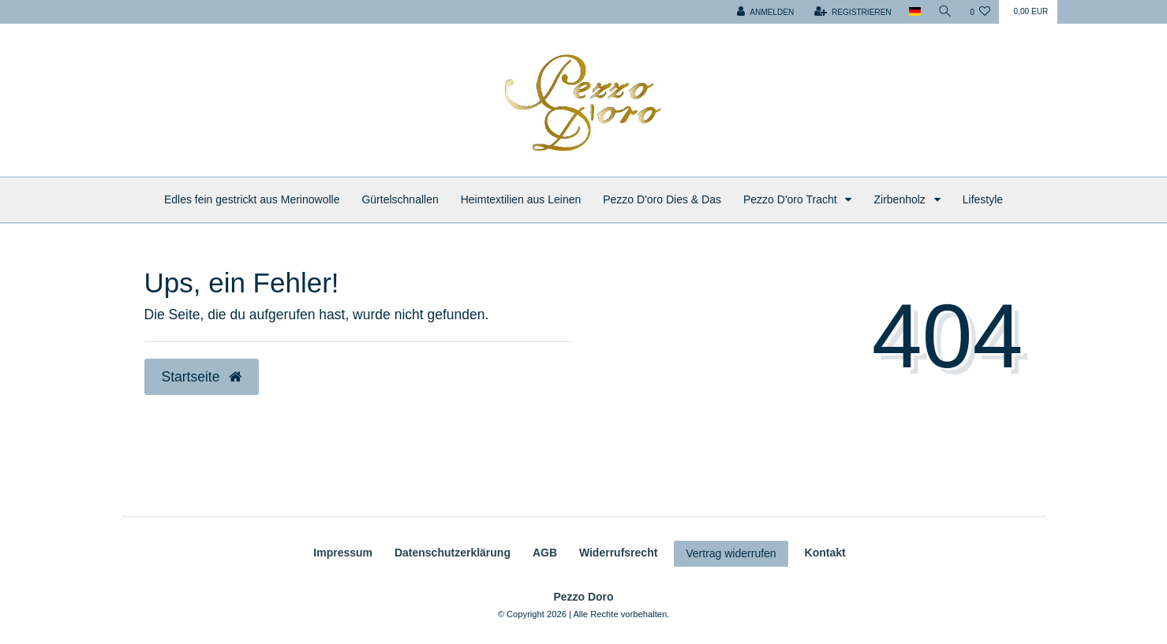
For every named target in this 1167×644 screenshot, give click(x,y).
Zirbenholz (900, 199)
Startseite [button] (202, 377)
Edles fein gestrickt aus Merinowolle (252, 199)
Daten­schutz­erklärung (453, 552)
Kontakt (825, 552)
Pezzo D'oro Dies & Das (662, 199)
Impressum (342, 552)
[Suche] (945, 12)
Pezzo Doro (583, 596)
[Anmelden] (765, 12)
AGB (545, 552)
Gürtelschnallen (399, 199)
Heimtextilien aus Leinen (521, 199)
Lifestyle (983, 199)
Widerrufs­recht (618, 552)
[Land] (914, 12)
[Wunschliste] (980, 12)
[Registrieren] (853, 12)
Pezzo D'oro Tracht (791, 199)
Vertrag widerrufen (731, 553)
